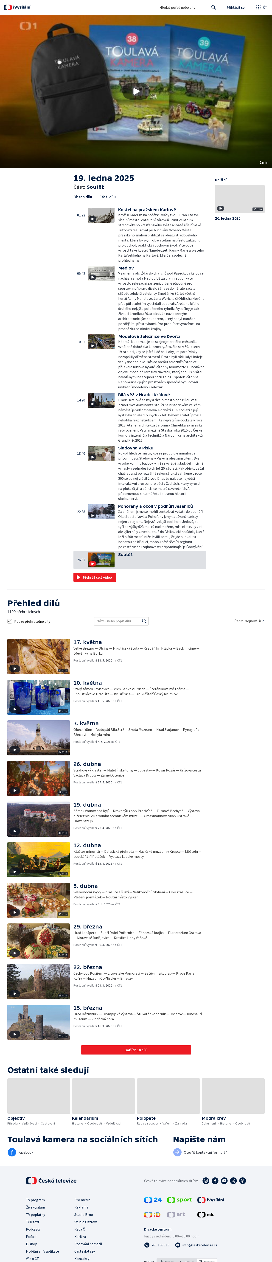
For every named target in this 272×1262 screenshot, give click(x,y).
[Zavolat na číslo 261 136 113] (156, 1245)
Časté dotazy (84, 1251)
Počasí (31, 1236)
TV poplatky (35, 1214)
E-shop (31, 1244)
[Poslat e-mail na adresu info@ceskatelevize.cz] (196, 1245)
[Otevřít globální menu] (261, 7)
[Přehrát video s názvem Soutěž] (136, 91)
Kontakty (81, 1258)
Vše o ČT (32, 1258)
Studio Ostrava (86, 1222)
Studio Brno (83, 1214)
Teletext (32, 1222)
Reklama (81, 1207)
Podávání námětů (88, 1244)
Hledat (212, 9)
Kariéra (80, 1236)
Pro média (82, 1199)
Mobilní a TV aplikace (42, 1251)
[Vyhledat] (144, 621)
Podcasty (33, 1229)
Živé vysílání (35, 1207)
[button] (136, 91)
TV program (35, 1199)
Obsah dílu (82, 196)
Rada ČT (80, 1229)
